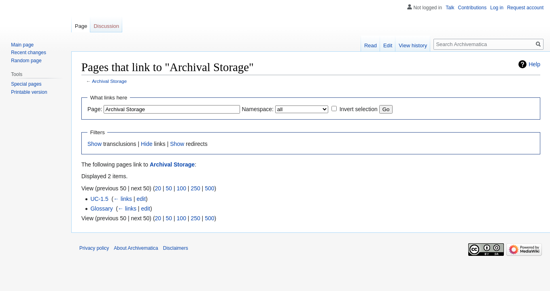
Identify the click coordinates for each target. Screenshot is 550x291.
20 (158, 188)
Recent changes (28, 52)
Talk (450, 8)
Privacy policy (94, 248)
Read (370, 45)
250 (195, 188)
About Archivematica (136, 248)
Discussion (106, 26)
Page (81, 26)
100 (181, 188)
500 (209, 188)
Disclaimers (175, 248)
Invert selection (359, 109)
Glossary (101, 208)
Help (534, 64)
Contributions (472, 8)
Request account (525, 8)
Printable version (29, 92)
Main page (22, 45)
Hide (147, 144)
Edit (387, 45)
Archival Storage (109, 81)
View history (413, 45)
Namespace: (258, 109)
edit (141, 199)
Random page (26, 60)
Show (94, 144)
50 (169, 188)
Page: (94, 109)
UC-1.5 (99, 199)
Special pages (26, 84)
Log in (496, 8)
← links (122, 199)
